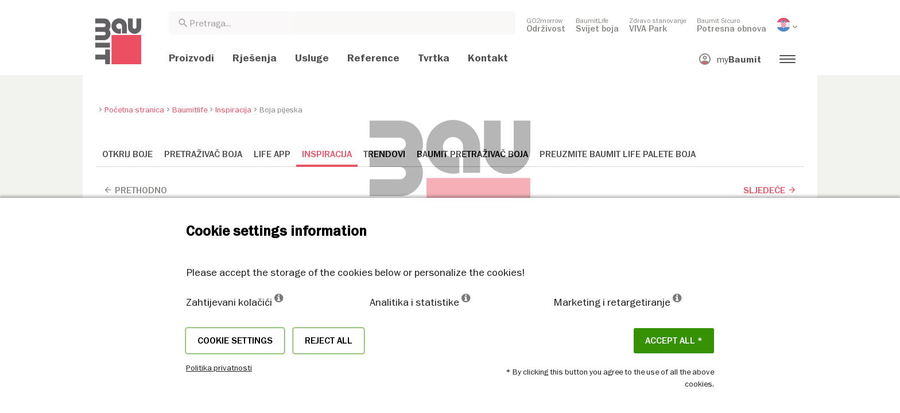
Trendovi (384, 154)
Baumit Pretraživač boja (472, 154)
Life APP (272, 154)
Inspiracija (327, 154)
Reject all (328, 340)
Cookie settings (235, 340)
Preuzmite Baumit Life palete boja (618, 154)
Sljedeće (770, 190)
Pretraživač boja (203, 154)
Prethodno (135, 190)
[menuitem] (546, 24)
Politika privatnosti (219, 368)
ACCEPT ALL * (674, 340)
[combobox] (342, 22)
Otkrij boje (127, 154)
